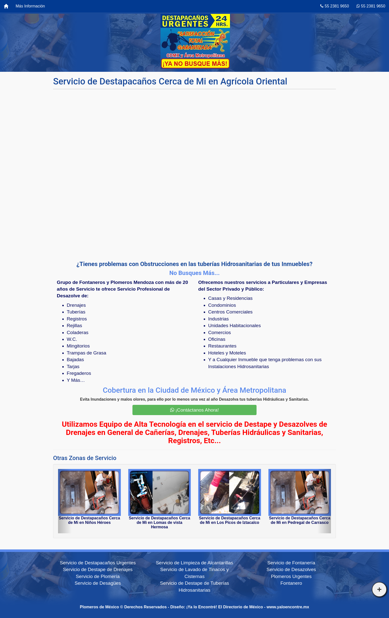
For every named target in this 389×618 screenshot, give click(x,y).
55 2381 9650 (334, 6)
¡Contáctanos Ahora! (194, 410)
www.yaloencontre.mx (288, 607)
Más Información (30, 6)
